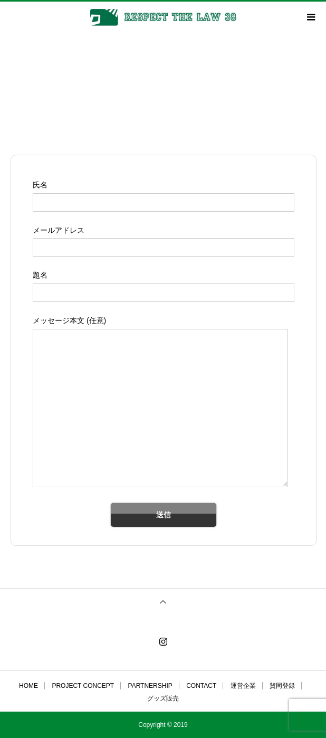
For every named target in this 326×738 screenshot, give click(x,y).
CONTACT (201, 685)
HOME (28, 685)
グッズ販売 (163, 698)
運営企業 (243, 685)
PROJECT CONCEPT (83, 685)
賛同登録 (282, 685)
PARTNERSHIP (150, 685)
